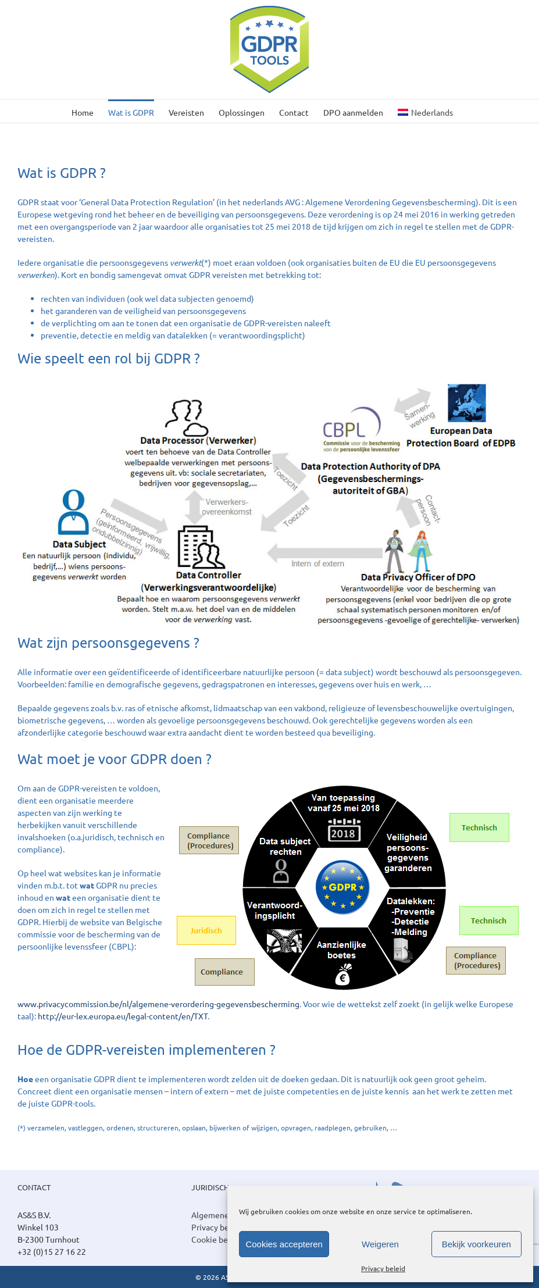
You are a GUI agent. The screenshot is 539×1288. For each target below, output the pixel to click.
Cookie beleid (216, 1239)
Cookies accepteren (284, 1244)
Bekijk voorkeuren (476, 1244)
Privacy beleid (383, 1268)
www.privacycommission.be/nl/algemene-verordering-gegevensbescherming (158, 1003)
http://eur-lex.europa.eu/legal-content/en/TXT (123, 1016)
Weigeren (380, 1244)
